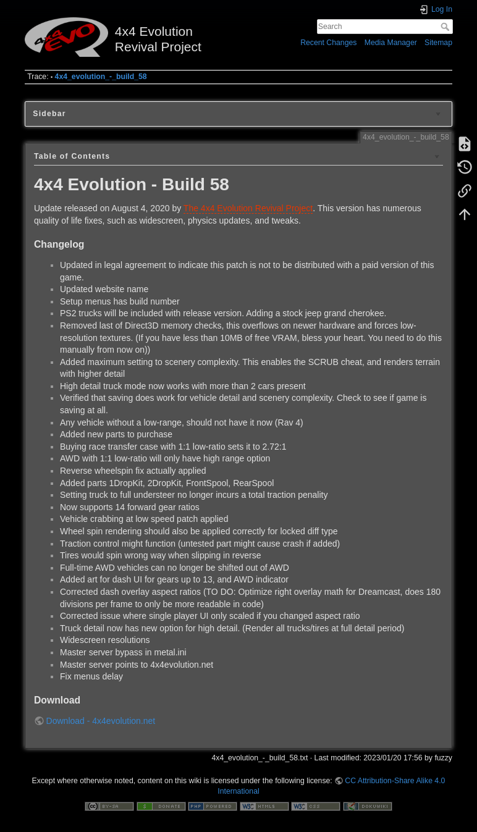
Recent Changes (328, 42)
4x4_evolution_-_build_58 (101, 76)
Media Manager (391, 42)
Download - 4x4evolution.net (101, 721)
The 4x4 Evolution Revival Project (248, 208)
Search (446, 26)
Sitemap (438, 42)
